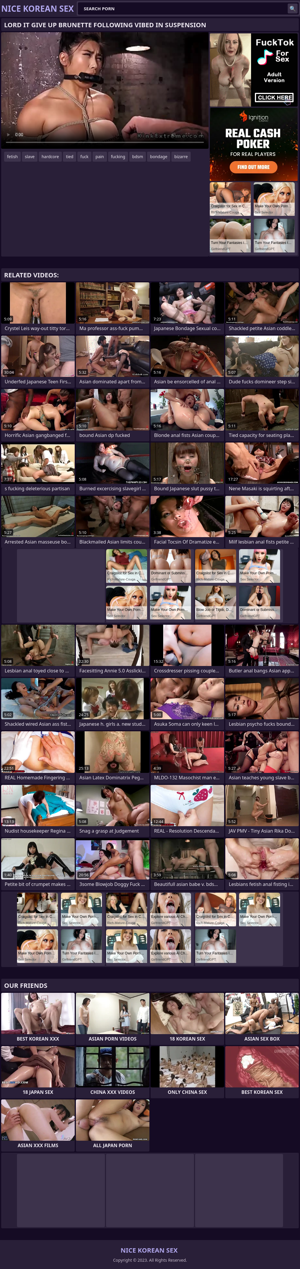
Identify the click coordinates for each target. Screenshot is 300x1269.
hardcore (50, 156)
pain (100, 156)
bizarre (181, 156)
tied (69, 156)
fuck (84, 156)
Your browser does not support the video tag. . (105, 90)
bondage (158, 156)
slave (30, 156)
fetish (12, 156)
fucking (118, 156)
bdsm (137, 156)
